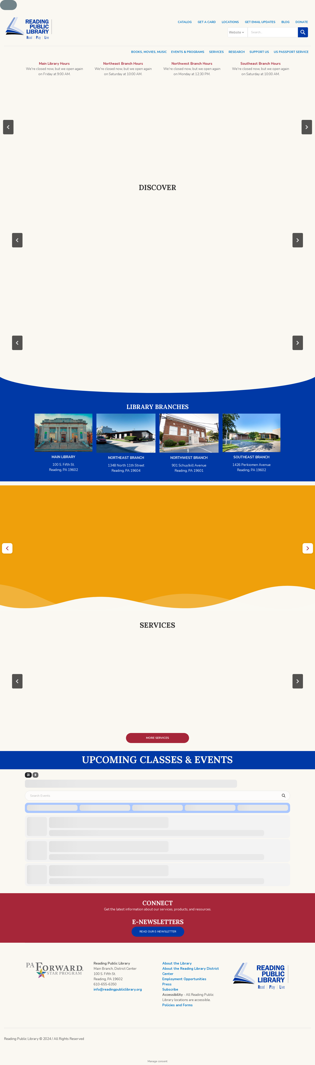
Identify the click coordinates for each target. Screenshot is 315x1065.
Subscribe (170, 989)
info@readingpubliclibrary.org (118, 989)
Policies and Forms (177, 1005)
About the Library (177, 963)
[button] (8, 127)
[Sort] (35, 775)
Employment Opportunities (184, 979)
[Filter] (28, 775)
